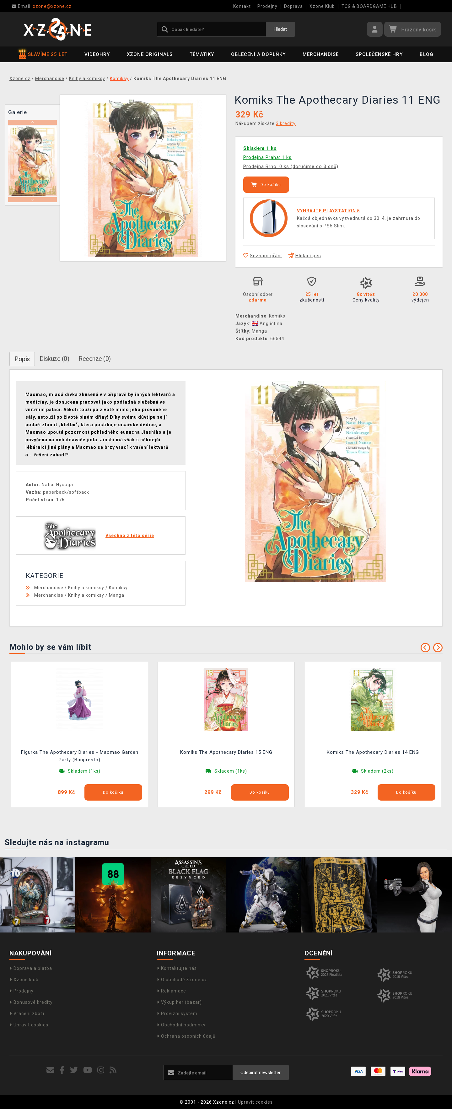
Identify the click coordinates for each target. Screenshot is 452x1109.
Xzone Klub (322, 6)
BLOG (426, 54)
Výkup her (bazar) (179, 1002)
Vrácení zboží (26, 1013)
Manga (259, 331)
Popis (22, 359)
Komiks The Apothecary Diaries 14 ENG (373, 752)
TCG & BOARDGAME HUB (369, 6)
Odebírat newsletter (260, 1072)
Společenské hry (379, 54)
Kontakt (242, 6)
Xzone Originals (150, 54)
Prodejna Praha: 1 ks (267, 157)
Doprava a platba (30, 968)
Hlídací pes (304, 255)
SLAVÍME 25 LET (43, 54)
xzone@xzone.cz (42, 6)
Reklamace (171, 990)
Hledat (280, 29)
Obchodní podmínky (181, 1024)
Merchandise (321, 54)
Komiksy (118, 587)
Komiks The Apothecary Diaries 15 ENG (226, 752)
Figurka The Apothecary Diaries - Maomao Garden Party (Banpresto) (79, 756)
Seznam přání (262, 255)
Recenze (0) (94, 358)
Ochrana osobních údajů (186, 1036)
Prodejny (267, 6)
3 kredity (286, 123)
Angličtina (267, 323)
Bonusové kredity (31, 1002)
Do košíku (266, 184)
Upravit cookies (28, 1024)
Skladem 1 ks (260, 148)
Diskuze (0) (54, 358)
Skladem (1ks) (84, 771)
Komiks (277, 315)
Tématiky (202, 54)
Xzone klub (24, 979)
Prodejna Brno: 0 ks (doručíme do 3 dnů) (290, 166)
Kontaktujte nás (177, 968)
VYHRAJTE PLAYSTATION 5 (328, 210)
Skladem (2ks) (377, 771)
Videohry (97, 54)
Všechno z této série (129, 535)
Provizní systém (177, 1013)
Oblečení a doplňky (258, 54)
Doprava (293, 6)
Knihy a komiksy (86, 587)
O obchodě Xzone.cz (182, 979)
